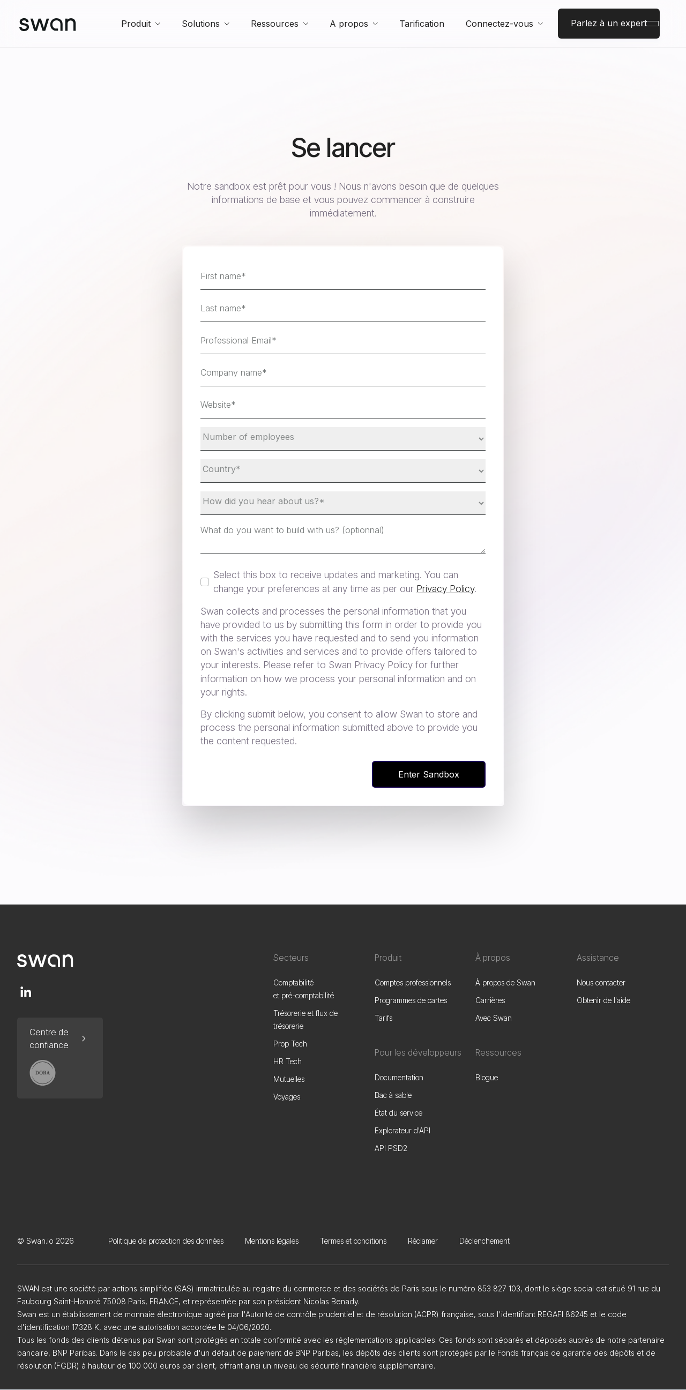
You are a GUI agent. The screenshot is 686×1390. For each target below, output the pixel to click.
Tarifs (383, 1017)
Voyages (286, 1096)
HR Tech (287, 1061)
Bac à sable (393, 1095)
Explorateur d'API (402, 1130)
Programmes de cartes (411, 1000)
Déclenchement (484, 1240)
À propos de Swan (505, 982)
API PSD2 (391, 1148)
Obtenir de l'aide (603, 1000)
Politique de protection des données (165, 1240)
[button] (141, 23)
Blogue (486, 1077)
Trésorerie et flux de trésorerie (305, 1019)
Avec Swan (493, 1017)
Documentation (399, 1077)
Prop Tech (290, 1043)
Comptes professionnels (413, 982)
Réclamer (423, 1240)
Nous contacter (601, 982)
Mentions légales (272, 1240)
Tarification (421, 23)
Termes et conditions (353, 1240)
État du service (398, 1112)
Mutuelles (288, 1078)
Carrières (490, 1000)
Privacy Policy (445, 588)
